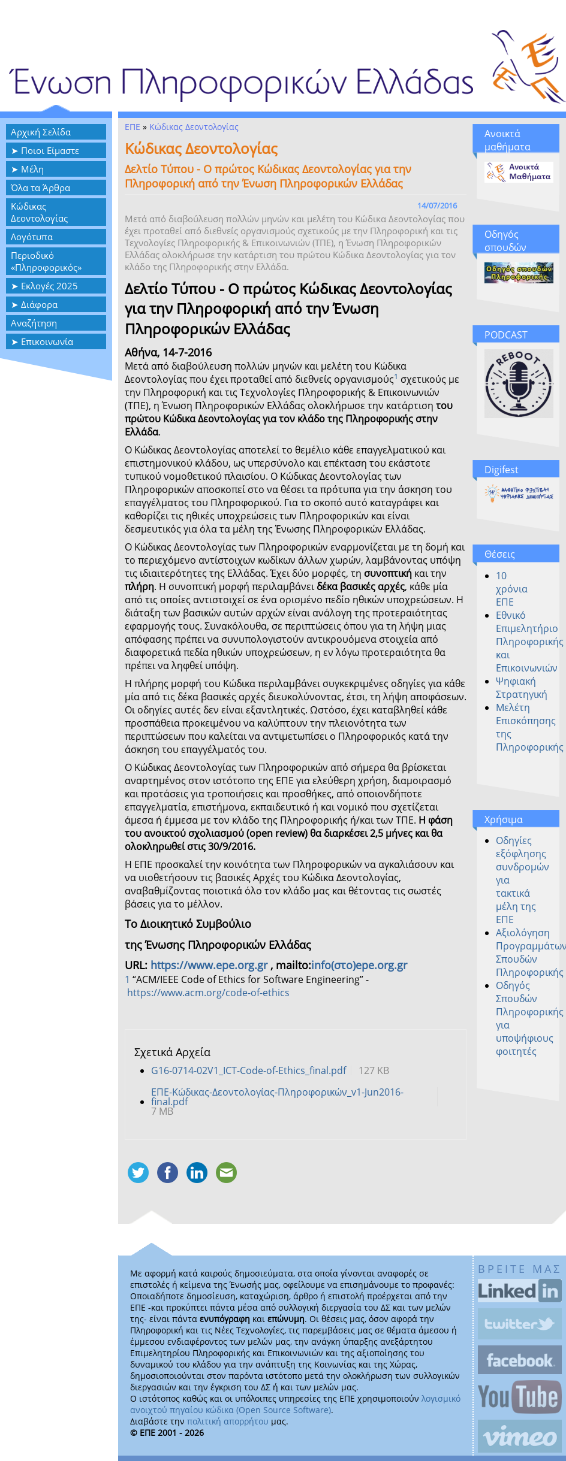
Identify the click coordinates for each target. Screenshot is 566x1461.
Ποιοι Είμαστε (50, 150)
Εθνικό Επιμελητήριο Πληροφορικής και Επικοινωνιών (530, 641)
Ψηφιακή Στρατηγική (521, 687)
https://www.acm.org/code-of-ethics (208, 992)
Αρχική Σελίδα (41, 132)
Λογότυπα (32, 237)
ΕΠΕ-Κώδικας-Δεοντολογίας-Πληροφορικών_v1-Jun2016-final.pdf (277, 1096)
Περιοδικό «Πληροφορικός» (46, 261)
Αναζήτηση (34, 323)
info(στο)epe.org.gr (359, 965)
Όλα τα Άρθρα (40, 187)
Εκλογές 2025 (49, 286)
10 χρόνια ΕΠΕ (512, 589)
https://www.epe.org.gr (208, 965)
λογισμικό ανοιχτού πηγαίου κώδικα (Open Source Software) (295, 1404)
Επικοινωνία (47, 341)
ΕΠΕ (132, 126)
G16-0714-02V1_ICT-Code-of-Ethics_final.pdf (248, 1070)
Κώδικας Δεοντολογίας (39, 212)
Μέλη (32, 169)
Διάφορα (39, 304)
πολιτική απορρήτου (228, 1421)
